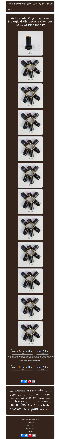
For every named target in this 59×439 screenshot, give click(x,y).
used (17, 398)
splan (27, 402)
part (30, 412)
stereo (45, 401)
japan (26, 409)
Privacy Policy (30, 425)
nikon (15, 404)
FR (32, 431)
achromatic (20, 391)
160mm (11, 391)
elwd (50, 402)
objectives (48, 391)
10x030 (28, 398)
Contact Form (30, 422)
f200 (32, 402)
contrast (12, 398)
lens (23, 404)
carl (22, 398)
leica (36, 405)
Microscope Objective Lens (30, 419)
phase (10, 402)
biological (25, 395)
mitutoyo (31, 390)
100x (13, 394)
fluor (35, 398)
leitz (30, 405)
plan (34, 409)
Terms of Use (30, 428)
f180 (31, 395)
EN (29, 431)
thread (48, 410)
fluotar (38, 402)
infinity (45, 405)
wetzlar (48, 398)
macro (19, 395)
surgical (41, 398)
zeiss (40, 390)
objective (16, 409)
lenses (42, 410)
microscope (42, 394)
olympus (19, 401)
